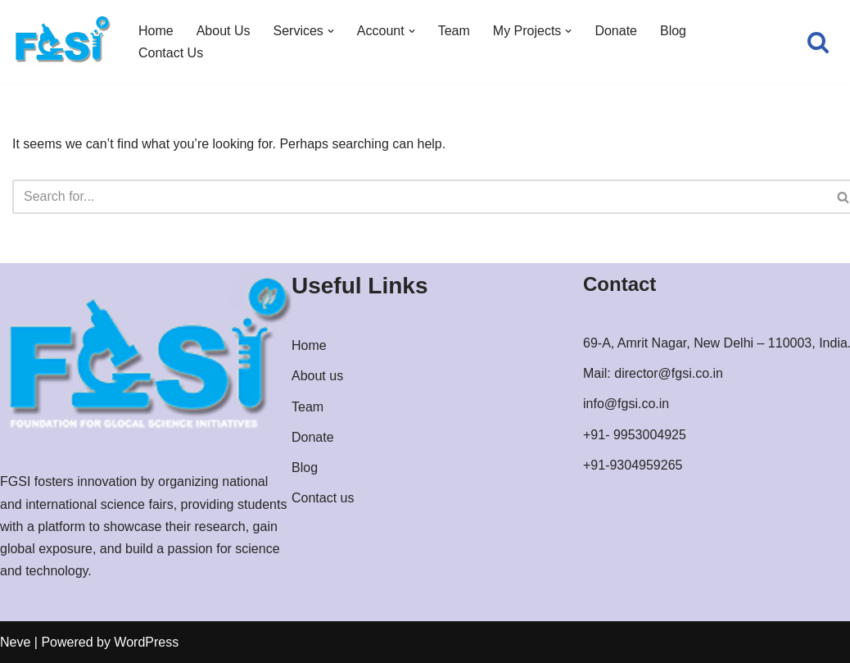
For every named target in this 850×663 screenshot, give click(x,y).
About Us (224, 31)
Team (454, 31)
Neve (15, 642)
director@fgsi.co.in (668, 373)
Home (156, 31)
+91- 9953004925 (634, 435)
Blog (673, 31)
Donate (616, 31)
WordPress (146, 642)
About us (317, 376)
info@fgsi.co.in (626, 404)
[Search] (818, 41)
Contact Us (170, 53)
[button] (331, 31)
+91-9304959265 (632, 465)
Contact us (323, 498)
